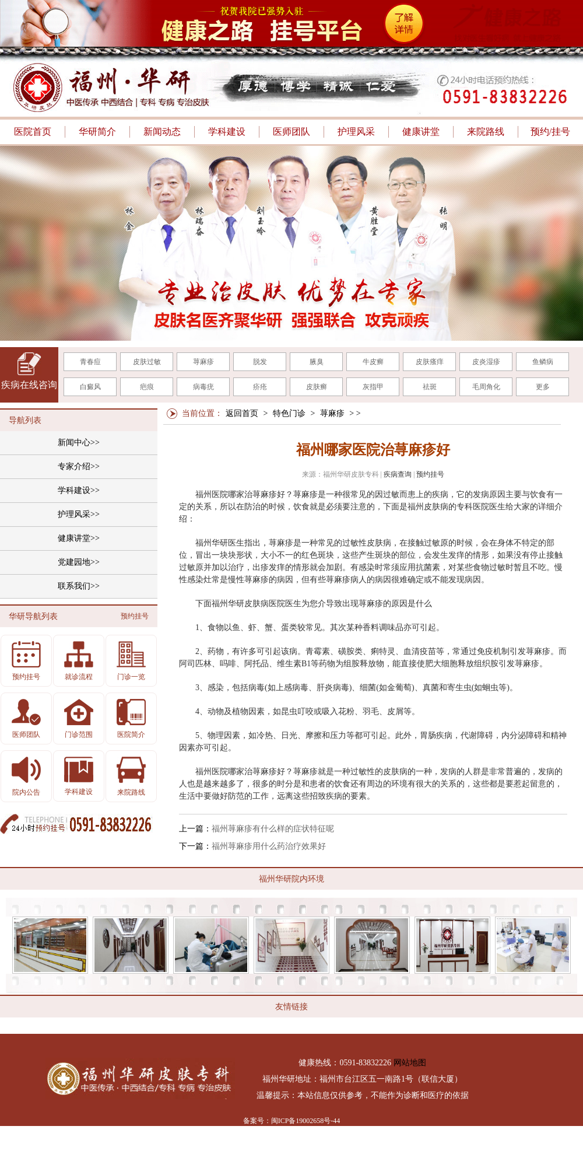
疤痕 (147, 387)
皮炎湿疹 (486, 362)
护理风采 (356, 132)
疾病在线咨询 (29, 385)
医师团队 (291, 132)
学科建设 (226, 132)
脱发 (260, 362)
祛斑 (430, 387)
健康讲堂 (421, 132)
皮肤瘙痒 (430, 362)
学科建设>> (79, 490)
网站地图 (410, 1062)
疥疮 (260, 387)
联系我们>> (79, 586)
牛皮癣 (373, 362)
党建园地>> (79, 562)
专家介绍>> (79, 466)
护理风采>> (79, 514)
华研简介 (97, 132)
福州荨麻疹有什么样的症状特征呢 (273, 828)
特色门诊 (289, 413)
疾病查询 (398, 474)
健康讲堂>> (79, 538)
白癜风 (90, 387)
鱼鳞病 (542, 362)
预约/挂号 (550, 132)
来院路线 (485, 132)
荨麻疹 (203, 362)
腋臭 (317, 362)
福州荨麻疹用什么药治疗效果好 (269, 846)
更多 (543, 387)
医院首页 (32, 132)
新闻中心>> (79, 442)
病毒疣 (203, 387)
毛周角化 (486, 387)
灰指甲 (373, 387)
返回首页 (242, 413)
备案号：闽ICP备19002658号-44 (291, 1121)
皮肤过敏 (147, 362)
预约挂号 (430, 474)
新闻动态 (162, 132)
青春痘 (90, 362)
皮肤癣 (316, 387)
